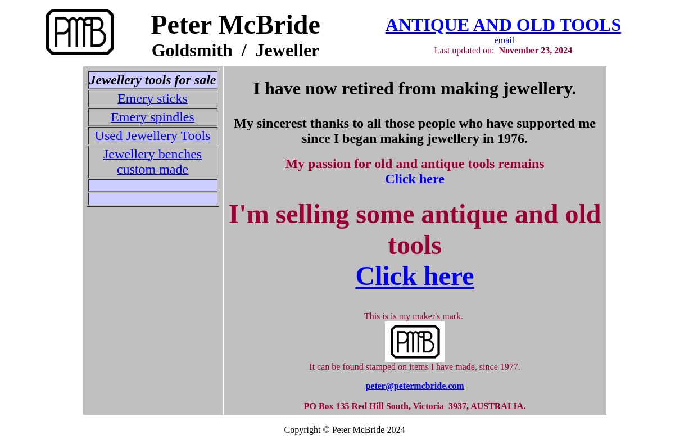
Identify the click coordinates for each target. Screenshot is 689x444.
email (506, 40)
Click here (414, 276)
